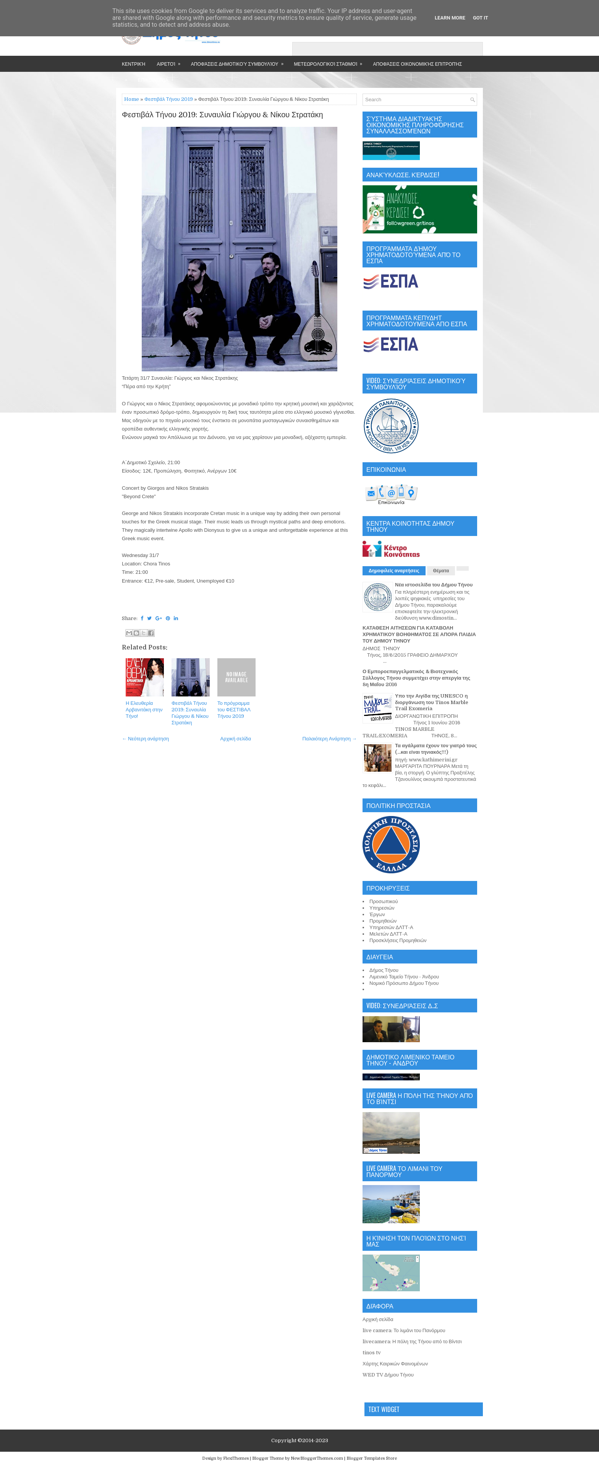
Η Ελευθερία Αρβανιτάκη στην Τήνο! (144, 709)
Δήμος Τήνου (383, 970)
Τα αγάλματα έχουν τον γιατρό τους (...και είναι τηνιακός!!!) (436, 749)
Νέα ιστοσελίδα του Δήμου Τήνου (434, 585)
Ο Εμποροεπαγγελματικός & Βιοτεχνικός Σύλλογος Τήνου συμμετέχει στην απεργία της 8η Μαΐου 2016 (416, 678)
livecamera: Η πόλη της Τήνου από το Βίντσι (412, 1341)
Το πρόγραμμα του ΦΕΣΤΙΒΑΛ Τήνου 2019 (234, 709)
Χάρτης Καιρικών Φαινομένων (395, 1364)
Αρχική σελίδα (235, 739)
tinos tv (372, 1352)
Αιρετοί (171, 61)
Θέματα (441, 570)
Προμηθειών (383, 921)
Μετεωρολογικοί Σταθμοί (330, 61)
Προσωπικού (383, 901)
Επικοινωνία (153, 79)
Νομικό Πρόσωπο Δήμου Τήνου (404, 983)
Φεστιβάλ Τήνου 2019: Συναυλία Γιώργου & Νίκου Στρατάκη (222, 115)
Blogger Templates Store (371, 1458)
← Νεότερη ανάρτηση (145, 739)
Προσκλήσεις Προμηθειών (398, 940)
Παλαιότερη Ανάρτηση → (330, 739)
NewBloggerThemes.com (317, 1458)
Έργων (377, 914)
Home (131, 99)
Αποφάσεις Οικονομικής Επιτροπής (417, 63)
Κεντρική (133, 63)
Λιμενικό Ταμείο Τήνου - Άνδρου (404, 977)
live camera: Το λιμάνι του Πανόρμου (404, 1330)
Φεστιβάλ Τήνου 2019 (168, 99)
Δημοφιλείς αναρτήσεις (394, 570)
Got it (480, 18)
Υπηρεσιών (382, 908)
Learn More (450, 18)
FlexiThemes (236, 1458)
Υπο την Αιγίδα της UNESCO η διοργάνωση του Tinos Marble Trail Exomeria (431, 702)
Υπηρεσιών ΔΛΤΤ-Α (391, 927)
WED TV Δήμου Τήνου (388, 1375)
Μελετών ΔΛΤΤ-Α (388, 934)
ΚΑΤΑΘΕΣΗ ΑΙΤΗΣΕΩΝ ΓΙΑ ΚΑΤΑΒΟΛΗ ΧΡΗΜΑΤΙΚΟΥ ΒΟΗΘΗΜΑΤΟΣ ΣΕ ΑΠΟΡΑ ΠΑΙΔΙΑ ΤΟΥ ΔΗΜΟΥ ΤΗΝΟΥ (419, 634)
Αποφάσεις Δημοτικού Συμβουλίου (239, 61)
